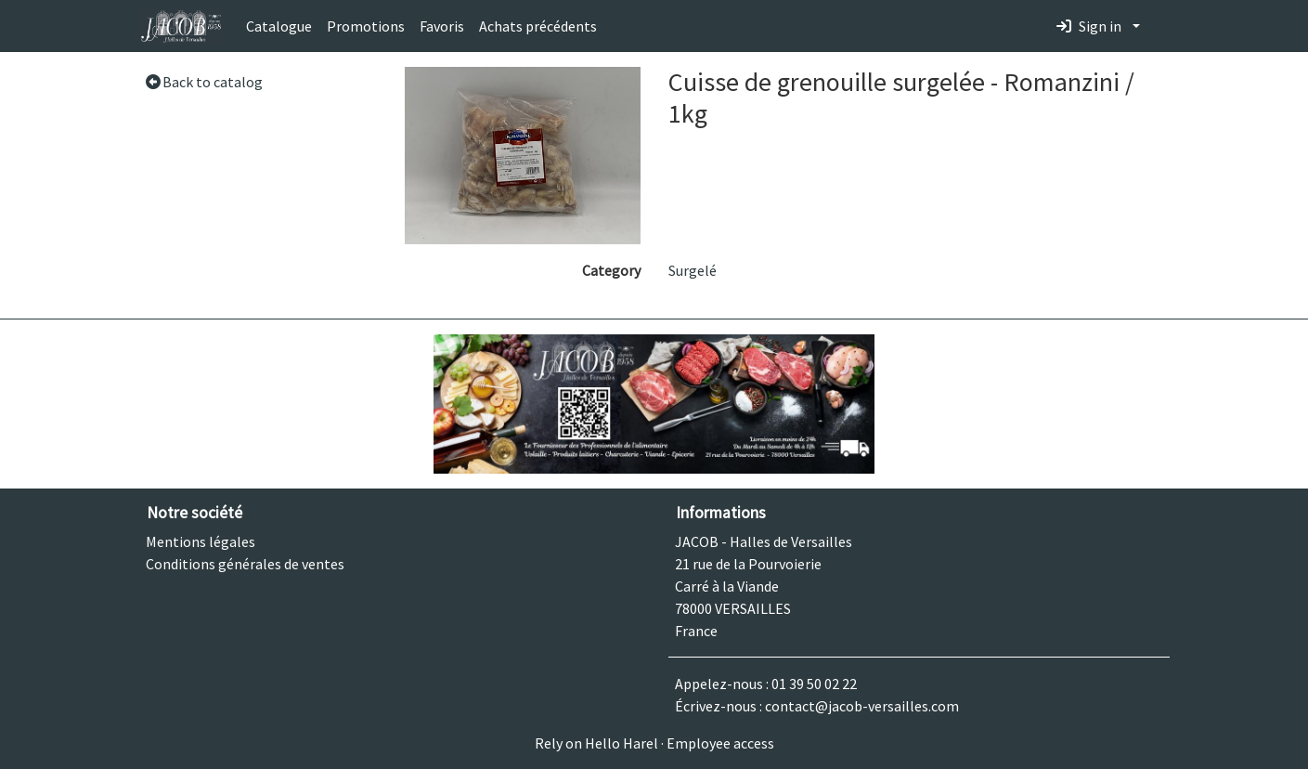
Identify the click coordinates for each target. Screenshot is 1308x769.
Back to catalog (204, 81)
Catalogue (279, 26)
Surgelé (692, 270)
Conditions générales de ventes (245, 563)
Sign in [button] (1088, 26)
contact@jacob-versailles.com (862, 706)
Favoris (442, 26)
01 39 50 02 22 (814, 683)
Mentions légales (200, 541)
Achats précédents (538, 26)
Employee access (720, 743)
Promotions (366, 26)
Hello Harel (621, 743)
